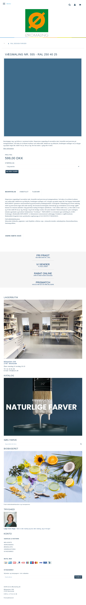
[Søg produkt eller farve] (81, 444)
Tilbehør (36, 192)
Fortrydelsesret (9, 597)
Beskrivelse (10, 192)
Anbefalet (24, 192)
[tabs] (69, 4)
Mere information (8, 148)
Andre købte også (13, 236)
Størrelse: (10, 163)
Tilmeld (78, 577)
